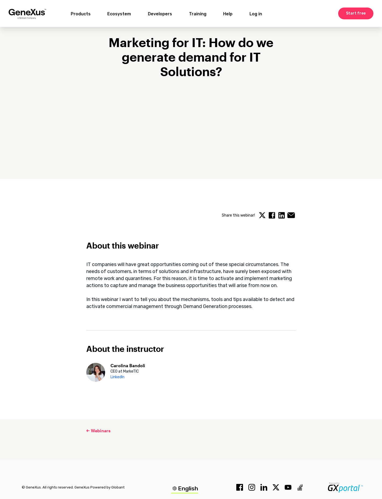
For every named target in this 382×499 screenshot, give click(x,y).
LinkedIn (117, 377)
